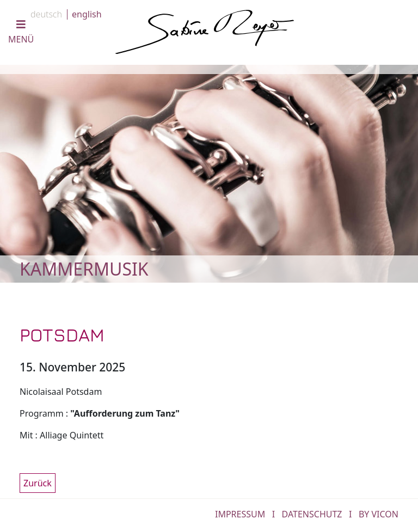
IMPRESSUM (240, 514)
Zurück (37, 483)
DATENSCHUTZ (312, 514)
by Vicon (378, 514)
